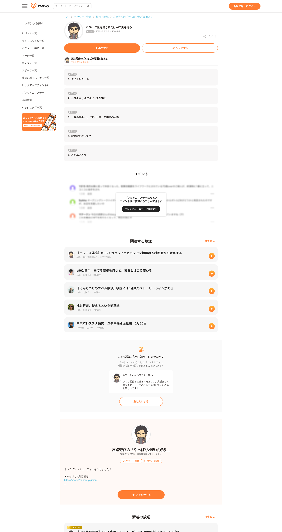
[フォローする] (141, 494)
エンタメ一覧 (29, 62)
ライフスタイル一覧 (33, 40)
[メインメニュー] (25, 6)
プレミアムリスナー (33, 92)
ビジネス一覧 (29, 33)
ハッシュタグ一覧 (32, 107)
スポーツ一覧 (29, 70)
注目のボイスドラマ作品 (35, 77)
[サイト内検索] (88, 6)
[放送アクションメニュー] (216, 36)
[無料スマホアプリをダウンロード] (39, 122)
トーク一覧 (28, 55)
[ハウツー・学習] (131, 461)
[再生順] (209, 241)
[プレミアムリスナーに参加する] (141, 209)
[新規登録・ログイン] (244, 6)
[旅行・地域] (153, 461)
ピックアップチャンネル (35, 85)
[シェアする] (180, 48)
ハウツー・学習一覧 (33, 48)
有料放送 (27, 100)
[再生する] (102, 48)
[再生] (212, 256)
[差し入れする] (141, 401)
